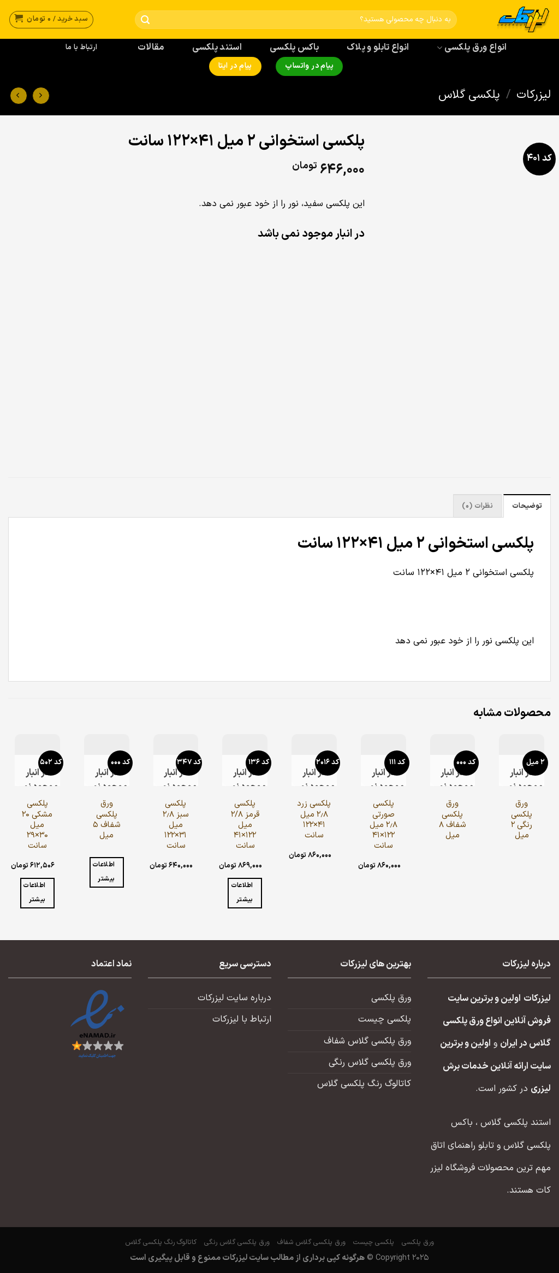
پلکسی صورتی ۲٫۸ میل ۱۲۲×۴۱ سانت (383, 825)
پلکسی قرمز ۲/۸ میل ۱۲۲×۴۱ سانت (245, 825)
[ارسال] (145, 20)
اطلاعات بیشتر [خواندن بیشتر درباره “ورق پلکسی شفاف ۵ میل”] (103, 872)
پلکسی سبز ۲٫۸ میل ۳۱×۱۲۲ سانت (175, 825)
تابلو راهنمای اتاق (462, 1145)
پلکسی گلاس (469, 95)
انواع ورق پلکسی (472, 47)
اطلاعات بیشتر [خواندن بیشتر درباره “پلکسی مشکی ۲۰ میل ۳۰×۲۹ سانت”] (34, 893)
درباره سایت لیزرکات (234, 998)
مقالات (151, 47)
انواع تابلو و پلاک (378, 47)
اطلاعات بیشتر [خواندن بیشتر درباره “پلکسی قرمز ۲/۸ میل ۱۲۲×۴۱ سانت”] (242, 893)
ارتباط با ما (81, 47)
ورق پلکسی (391, 998)
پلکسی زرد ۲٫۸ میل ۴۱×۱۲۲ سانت (314, 820)
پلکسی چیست (384, 1019)
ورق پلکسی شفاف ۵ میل (106, 820)
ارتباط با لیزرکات (241, 1019)
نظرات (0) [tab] (477, 506)
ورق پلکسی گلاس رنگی (370, 1062)
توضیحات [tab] (527, 506)
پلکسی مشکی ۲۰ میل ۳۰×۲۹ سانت (37, 825)
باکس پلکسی (294, 47)
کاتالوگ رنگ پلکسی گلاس (364, 1083)
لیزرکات (533, 95)
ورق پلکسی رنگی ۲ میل (521, 820)
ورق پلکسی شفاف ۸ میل (452, 820)
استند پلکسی (217, 47)
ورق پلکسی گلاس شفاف (367, 1041)
